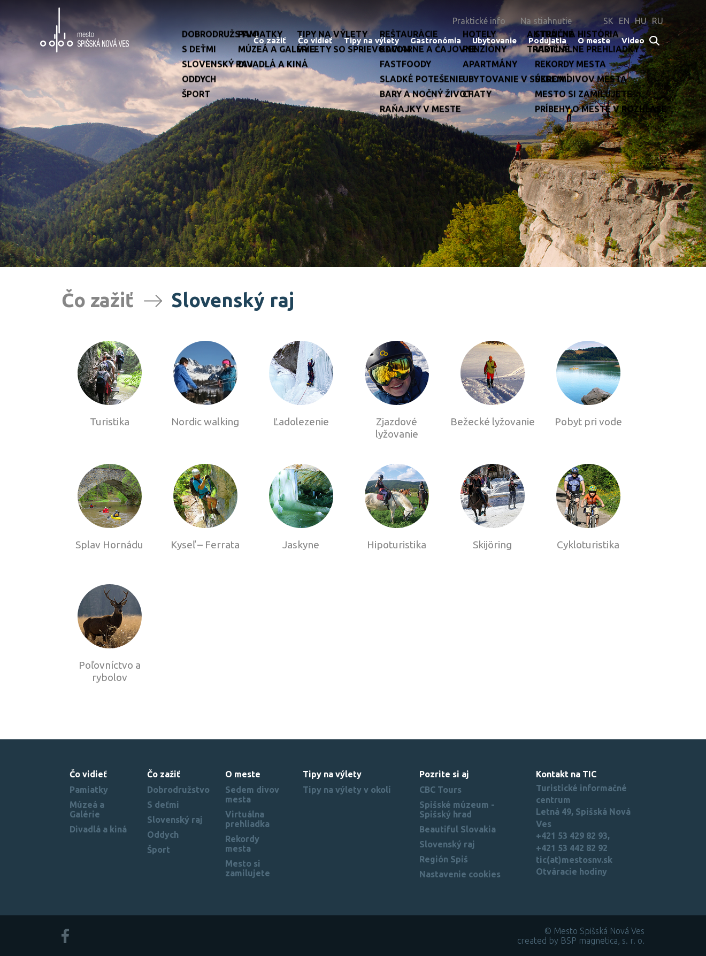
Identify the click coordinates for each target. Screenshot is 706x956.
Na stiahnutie (546, 21)
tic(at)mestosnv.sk (574, 860)
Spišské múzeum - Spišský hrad (457, 809)
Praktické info (478, 21)
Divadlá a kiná (98, 829)
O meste (594, 40)
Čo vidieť (315, 40)
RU (657, 21)
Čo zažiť (270, 40)
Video (632, 40)
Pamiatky (89, 789)
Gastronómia (435, 40)
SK (608, 21)
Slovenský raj (175, 819)
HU (641, 21)
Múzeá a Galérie (87, 809)
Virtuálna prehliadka (247, 819)
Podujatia (547, 40)
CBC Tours (440, 789)
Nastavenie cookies (460, 874)
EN (624, 21)
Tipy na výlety (371, 40)
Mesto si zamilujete (247, 868)
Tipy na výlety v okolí (347, 789)
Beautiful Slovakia (457, 829)
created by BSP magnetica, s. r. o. (580, 940)
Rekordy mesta (242, 843)
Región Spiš (443, 859)
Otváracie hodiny (571, 871)
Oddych (163, 834)
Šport (158, 849)
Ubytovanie (494, 40)
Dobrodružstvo (178, 789)
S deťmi (163, 804)
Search (655, 41)
